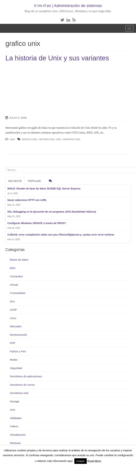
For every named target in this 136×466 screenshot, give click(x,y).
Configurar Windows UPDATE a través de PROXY (36, 223)
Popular (34, 180)
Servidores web (19, 392)
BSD (12, 268)
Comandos (16, 276)
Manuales (16, 326)
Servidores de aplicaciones (26, 376)
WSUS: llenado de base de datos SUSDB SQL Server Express (43, 188)
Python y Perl (18, 351)
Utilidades (16, 418)
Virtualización (18, 434)
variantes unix (71, 139)
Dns (12, 301)
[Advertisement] (35, 89)
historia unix (46, 139)
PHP (12, 342)
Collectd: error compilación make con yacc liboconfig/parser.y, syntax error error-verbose (60, 234)
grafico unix (29, 139)
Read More (94, 460)
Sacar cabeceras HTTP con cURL (27, 200)
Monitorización (18, 334)
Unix (12, 139)
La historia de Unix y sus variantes (57, 58)
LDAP (13, 309)
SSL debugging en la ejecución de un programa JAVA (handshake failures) (51, 211)
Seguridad (16, 368)
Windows (15, 442)
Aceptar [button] (81, 461)
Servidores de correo (22, 384)
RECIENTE (15, 180)
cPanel (14, 284)
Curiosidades (18, 292)
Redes (14, 359)
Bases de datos (19, 259)
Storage (14, 401)
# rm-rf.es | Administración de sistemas (68, 5)
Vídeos (14, 426)
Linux (13, 318)
